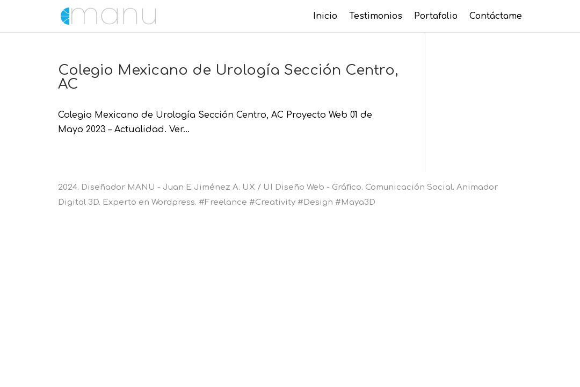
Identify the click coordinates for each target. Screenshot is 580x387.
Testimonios (375, 16)
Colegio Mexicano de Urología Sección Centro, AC (228, 77)
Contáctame (495, 16)
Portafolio (436, 16)
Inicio (325, 16)
